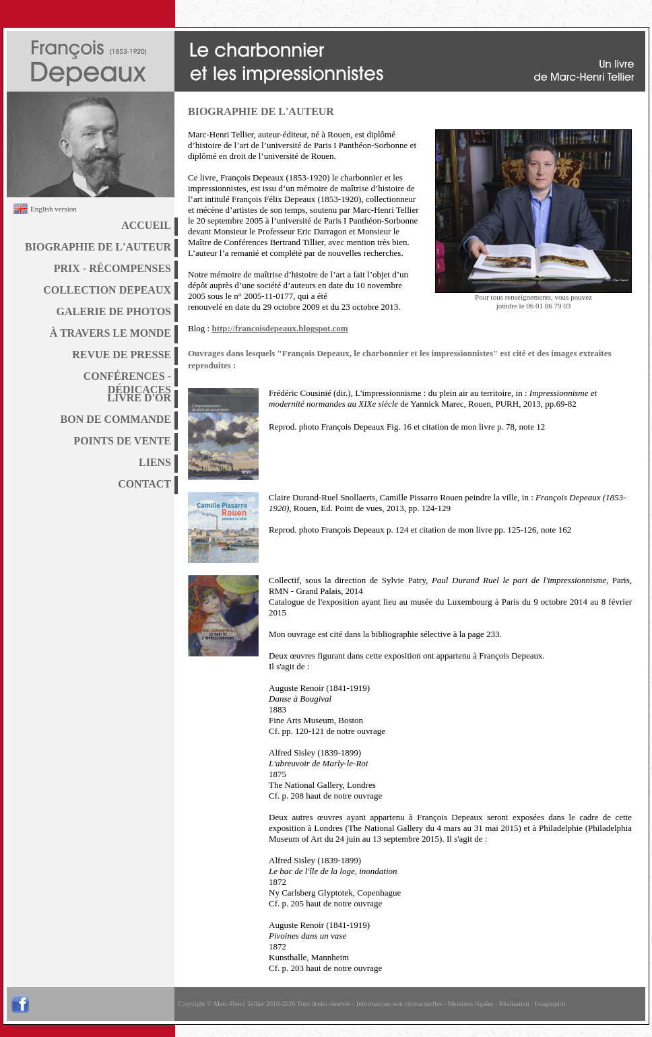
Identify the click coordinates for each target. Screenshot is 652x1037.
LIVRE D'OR (139, 397)
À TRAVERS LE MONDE (110, 333)
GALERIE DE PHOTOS (114, 311)
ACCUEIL (146, 225)
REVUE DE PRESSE (121, 354)
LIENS (155, 462)
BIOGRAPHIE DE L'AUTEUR (98, 247)
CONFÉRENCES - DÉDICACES (127, 378)
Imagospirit (550, 1003)
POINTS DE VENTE (122, 440)
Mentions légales (470, 1003)
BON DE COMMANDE (116, 419)
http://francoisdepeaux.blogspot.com (279, 328)
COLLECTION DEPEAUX (107, 290)
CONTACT (144, 484)
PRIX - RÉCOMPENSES (112, 268)
